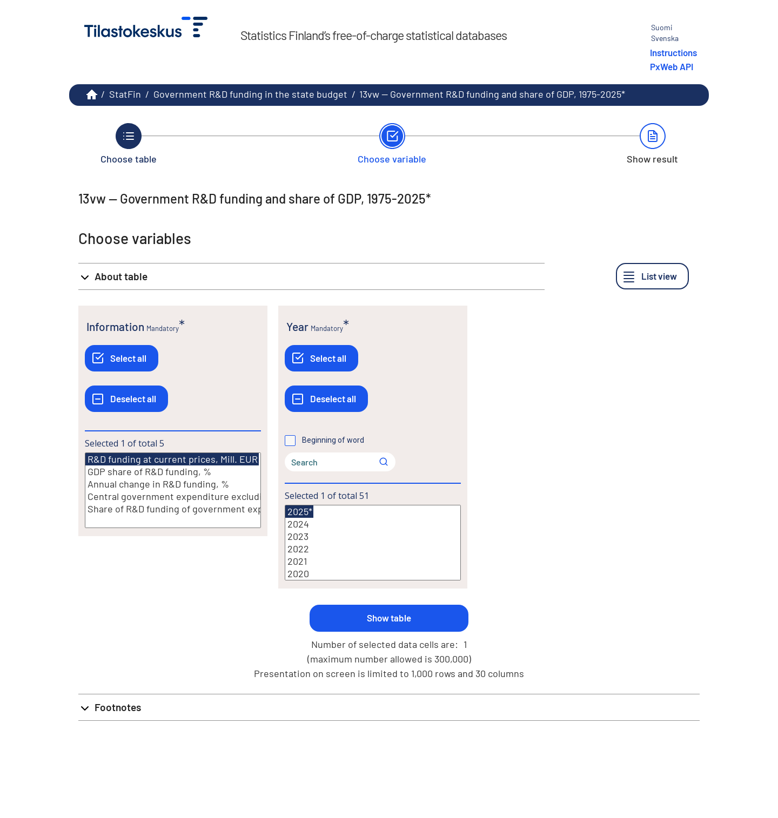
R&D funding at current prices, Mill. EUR (172, 459)
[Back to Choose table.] (128, 143)
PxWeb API (671, 66)
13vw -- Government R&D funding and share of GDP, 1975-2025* (492, 94)
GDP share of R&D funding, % (172, 471)
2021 (372, 561)
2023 (372, 536)
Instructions (673, 52)
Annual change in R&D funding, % (172, 484)
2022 (372, 549)
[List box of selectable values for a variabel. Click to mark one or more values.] (173, 490)
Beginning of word (333, 440)
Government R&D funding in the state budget (250, 94)
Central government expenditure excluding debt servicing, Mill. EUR (172, 496)
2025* (299, 511)
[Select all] (121, 358)
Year (297, 326)
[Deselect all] (126, 399)
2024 (372, 524)
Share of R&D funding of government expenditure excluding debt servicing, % (172, 509)
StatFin (125, 94)
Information (115, 326)
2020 (372, 573)
